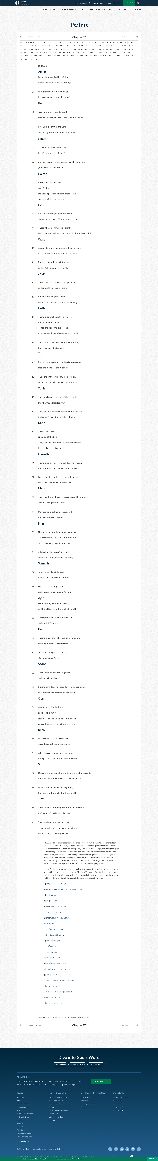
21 (100, 42)
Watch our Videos (95, 1063)
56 (107, 46)
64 (21, 49)
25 (114, 42)
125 (35, 56)
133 (72, 56)
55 (104, 46)
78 (72, 49)
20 (96, 42)
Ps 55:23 (54, 905)
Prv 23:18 (56, 996)
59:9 (59, 928)
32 (21, 46)
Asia (18, 1109)
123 (26, 56)
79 (75, 49)
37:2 (48, 888)
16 (82, 42)
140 (104, 56)
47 (75, 46)
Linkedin (128, 1148)
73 (54, 49)
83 (89, 49)
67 (32, 49)
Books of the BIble (56, 1099)
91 (118, 49)
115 (105, 52)
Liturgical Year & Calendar (60, 1109)
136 (86, 56)
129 (54, 56)
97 (25, 52)
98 (29, 52)
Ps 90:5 (54, 888)
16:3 (68, 905)
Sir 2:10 (61, 956)
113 (96, 52)
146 (132, 56)
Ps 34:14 (55, 962)
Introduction (27, 42)
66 (29, 49)
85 (97, 49)
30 (132, 42)
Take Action (86, 1096)
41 (54, 46)
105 (59, 52)
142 (113, 56)
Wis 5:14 (55, 945)
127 (45, 56)
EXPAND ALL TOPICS (24, 1140)
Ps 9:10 (55, 1002)
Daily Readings (81, 3)
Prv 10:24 (55, 899)
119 (123, 52)
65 (25, 49)
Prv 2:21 (62, 916)
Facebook (118, 1148)
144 (123, 56)
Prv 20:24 (56, 950)
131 (63, 56)
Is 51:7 (68, 979)
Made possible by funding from (117, 1156)
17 (85, 42)
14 (75, 42)
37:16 (48, 939)
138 (95, 56)
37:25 (48, 956)
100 (36, 52)
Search (138, 2)
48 (79, 46)
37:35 (48, 990)
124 (31, 56)
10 (60, 42)
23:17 (61, 882)
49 (82, 46)
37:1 (48, 882)
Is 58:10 (61, 911)
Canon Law (21, 1125)
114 (100, 52)
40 (50, 46)
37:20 (47, 945)
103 (50, 52)
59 (118, 46)
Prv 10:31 (56, 973)
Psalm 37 (49, 841)
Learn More (101, 1080)
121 (132, 52)
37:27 (48, 962)
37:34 (48, 985)
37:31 (48, 979)
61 (125, 46)
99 (32, 52)
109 (77, 52)
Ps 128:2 (54, 894)
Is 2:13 (63, 990)
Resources (117, 1099)
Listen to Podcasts (77, 1063)
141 (109, 56)
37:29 (48, 968)
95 (132, 49)
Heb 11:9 (65, 871)
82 (86, 49)
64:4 (65, 933)
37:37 (48, 996)
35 (32, 46)
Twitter (113, 1148)
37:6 (47, 911)
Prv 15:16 (56, 939)
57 (111, 46)
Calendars (117, 1102)
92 (122, 49)
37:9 (48, 916)
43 (61, 46)
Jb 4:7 (54, 956)
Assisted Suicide (24, 1115)
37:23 (48, 950)
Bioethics (21, 1122)
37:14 (47, 933)
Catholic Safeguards (25, 1135)
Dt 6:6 (61, 979)
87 (104, 49)
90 (114, 49)
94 (129, 49)
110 (82, 52)
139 (100, 56)
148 (26, 59)
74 (57, 49)
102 (45, 52)
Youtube (123, 1148)
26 (117, 42)
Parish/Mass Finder (121, 1096)
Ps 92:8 (55, 990)
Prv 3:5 (62, 905)
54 (100, 46)
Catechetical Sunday (25, 1132)
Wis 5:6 (53, 911)
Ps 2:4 (53, 928)
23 (107, 42)
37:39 (48, 1002)
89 (111, 49)
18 (89, 42)
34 (29, 46)
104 (54, 52)
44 (64, 46)
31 (135, 42)
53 (97, 46)
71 (46, 49)
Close (151, 1159)
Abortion (20, 1096)
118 (119, 52)
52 (93, 46)
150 (35, 59)
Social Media (118, 1109)
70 (43, 49)
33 (25, 46)
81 (82, 49)
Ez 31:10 (71, 990)
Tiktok (139, 1148)
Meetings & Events (89, 1102)
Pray (83, 1105)
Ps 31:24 (55, 985)
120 (128, 52)
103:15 (70, 888)
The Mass (53, 1118)
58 (114, 46)
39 (46, 46)
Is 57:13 (70, 916)
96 (21, 52)
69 (39, 49)
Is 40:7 (87, 888)
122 (21, 56)
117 (114, 52)
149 (31, 59)
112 (91, 52)
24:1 (66, 882)
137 (90, 56)
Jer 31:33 (75, 979)
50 (86, 46)
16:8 (63, 939)
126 (40, 56)
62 (129, 46)
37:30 (48, 973)
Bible (19, 1118)
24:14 (63, 996)
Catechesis (21, 1128)
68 (36, 49)
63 (132, 46)
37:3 (47, 868)
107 (68, 52)
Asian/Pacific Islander (26, 1112)
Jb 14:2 (80, 888)
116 (109, 52)
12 (67, 42)
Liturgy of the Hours (57, 1115)
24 (110, 42)
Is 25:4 (62, 1002)
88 (107, 49)
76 (64, 49)
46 (72, 46)
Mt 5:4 (55, 922)
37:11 (48, 922)
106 (63, 52)
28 (125, 42)
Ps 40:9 (54, 979)
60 (122, 46)
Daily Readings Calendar (90, 3)
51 (89, 46)
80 (79, 49)
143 (118, 56)
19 (92, 42)
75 (61, 49)
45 (68, 46)
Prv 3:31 (54, 882)
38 (43, 46)
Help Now (129, 3)
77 (68, 49)
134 (77, 56)
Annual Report (23, 1105)
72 (50, 49)
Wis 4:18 (65, 928)
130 (58, 56)
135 (81, 56)
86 (100, 49)
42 (57, 46)
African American (24, 1102)
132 (67, 56)
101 (40, 52)
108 (73, 52)
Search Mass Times (57, 1102)
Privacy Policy (85, 1016)
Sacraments (54, 1112)
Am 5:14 (66, 962)
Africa (19, 1099)
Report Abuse (113, 3)
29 (128, 42)
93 (125, 49)
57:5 (60, 933)
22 (103, 42)
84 (93, 49)
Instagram (134, 1148)
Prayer (52, 1105)
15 (78, 42)
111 (86, 52)
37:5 (48, 905)
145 (127, 56)
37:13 (47, 928)
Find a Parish (98, 3)
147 (21, 59)
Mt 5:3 (110, 871)
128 (49, 56)
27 (121, 42)
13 (71, 42)
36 (36, 46)
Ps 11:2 (54, 933)
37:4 (48, 899)
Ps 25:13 (54, 916)
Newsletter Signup (121, 1105)
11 (64, 42)
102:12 (63, 888)
